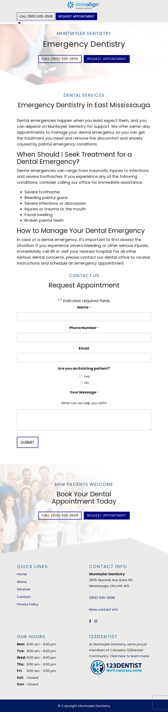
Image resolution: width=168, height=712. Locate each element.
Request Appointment (76, 16)
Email (84, 348)
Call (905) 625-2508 (36, 16)
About (22, 581)
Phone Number (84, 328)
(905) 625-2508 (102, 597)
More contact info (103, 609)
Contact (24, 596)
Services (23, 589)
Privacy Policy (27, 604)
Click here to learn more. (129, 656)
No (87, 382)
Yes (87, 376)
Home (22, 574)
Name (84, 307)
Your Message (84, 392)
